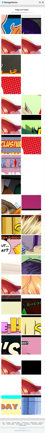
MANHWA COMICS (33, 422)
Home (3, 422)
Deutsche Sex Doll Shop (40, 427)
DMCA (12, 427)
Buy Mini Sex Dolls (32, 427)
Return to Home (30, 12)
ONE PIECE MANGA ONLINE (37, 424)
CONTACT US (3, 427)
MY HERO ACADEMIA (10, 424)
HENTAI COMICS (27, 424)
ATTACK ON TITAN (25, 422)
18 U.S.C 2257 (8, 427)
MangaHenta (10, 2)
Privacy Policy (21, 427)
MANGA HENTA (27, 430)
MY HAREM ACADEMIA (16, 422)
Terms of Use (16, 427)
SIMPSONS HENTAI (22, 425)
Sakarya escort (26, 427)
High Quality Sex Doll (22, 428)
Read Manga (8, 422)
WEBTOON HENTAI (19, 424)
